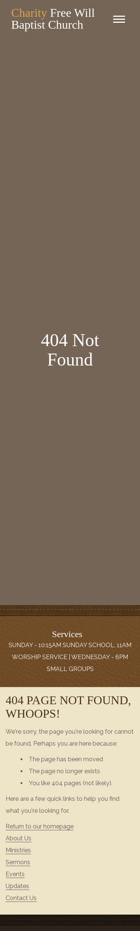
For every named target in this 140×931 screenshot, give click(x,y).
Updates (17, 886)
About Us (18, 838)
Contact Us (21, 898)
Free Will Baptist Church (53, 19)
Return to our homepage (40, 826)
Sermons (18, 862)
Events (15, 874)
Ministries (18, 850)
